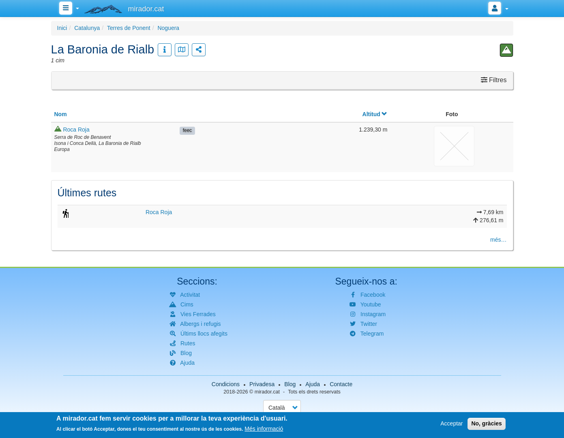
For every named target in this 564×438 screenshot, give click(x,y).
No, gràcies (486, 424)
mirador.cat (267, 392)
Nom (60, 114)
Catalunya (87, 28)
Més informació (263, 429)
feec (187, 130)
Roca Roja (76, 129)
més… (498, 239)
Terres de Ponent (128, 28)
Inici (62, 28)
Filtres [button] (494, 80)
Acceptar (451, 424)
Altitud (375, 114)
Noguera (168, 28)
